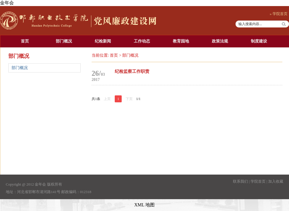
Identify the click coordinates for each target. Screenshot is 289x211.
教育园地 (181, 41)
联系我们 (240, 181)
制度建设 (259, 41)
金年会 (7, 2)
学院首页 (258, 181)
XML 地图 (144, 204)
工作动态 (142, 41)
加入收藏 (275, 181)
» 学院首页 (279, 14)
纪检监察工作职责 (132, 71)
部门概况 (64, 41)
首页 (25, 41)
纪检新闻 (103, 41)
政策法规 (220, 41)
